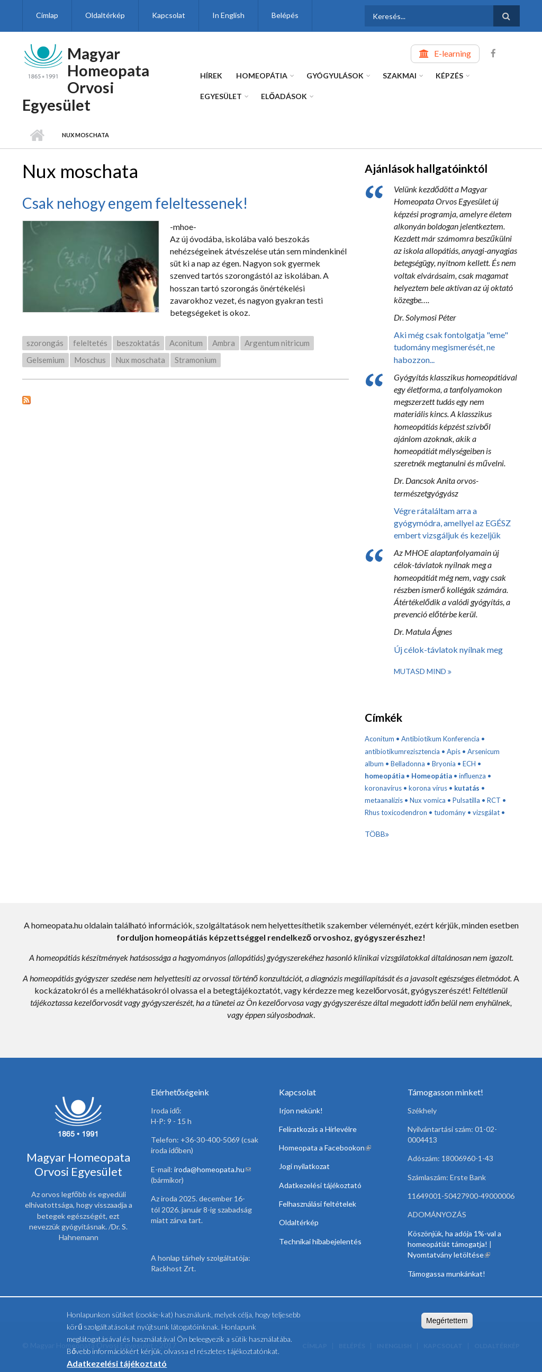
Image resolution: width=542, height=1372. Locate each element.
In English (228, 15)
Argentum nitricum (277, 343)
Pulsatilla (466, 800)
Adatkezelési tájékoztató (320, 1185)
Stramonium (195, 360)
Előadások (284, 96)
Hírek (211, 75)
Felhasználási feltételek (317, 1203)
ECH (469, 763)
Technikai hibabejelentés (320, 1241)
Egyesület (221, 96)
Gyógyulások (335, 75)
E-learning (452, 53)
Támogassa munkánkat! (446, 1273)
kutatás (467, 788)
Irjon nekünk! (301, 1110)
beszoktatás (138, 343)
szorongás (45, 343)
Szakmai (400, 75)
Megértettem (447, 1321)
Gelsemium (45, 360)
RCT (494, 800)
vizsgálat (486, 812)
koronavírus (383, 788)
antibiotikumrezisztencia (402, 751)
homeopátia (384, 776)
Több (375, 833)
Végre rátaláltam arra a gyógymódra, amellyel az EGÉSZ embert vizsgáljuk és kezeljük (452, 523)
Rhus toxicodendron (396, 812)
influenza (472, 776)
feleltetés (90, 343)
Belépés (285, 15)
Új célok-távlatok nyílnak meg (448, 649)
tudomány (450, 812)
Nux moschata (140, 360)
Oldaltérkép (105, 15)
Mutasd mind (421, 671)
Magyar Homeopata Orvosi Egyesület (85, 79)
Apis (453, 751)
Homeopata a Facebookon (325, 1147)
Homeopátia (261, 75)
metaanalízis (384, 800)
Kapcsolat (168, 15)
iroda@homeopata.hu (212, 1169)
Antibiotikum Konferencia (440, 738)
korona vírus (428, 788)
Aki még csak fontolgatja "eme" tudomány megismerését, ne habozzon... (451, 347)
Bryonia (444, 763)
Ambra (223, 343)
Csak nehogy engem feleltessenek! (135, 203)
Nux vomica (428, 800)
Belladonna (408, 763)
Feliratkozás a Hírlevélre (318, 1129)
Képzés (449, 75)
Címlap (47, 15)
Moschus (90, 360)
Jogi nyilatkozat (304, 1166)
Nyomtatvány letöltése (449, 1254)
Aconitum (186, 343)
